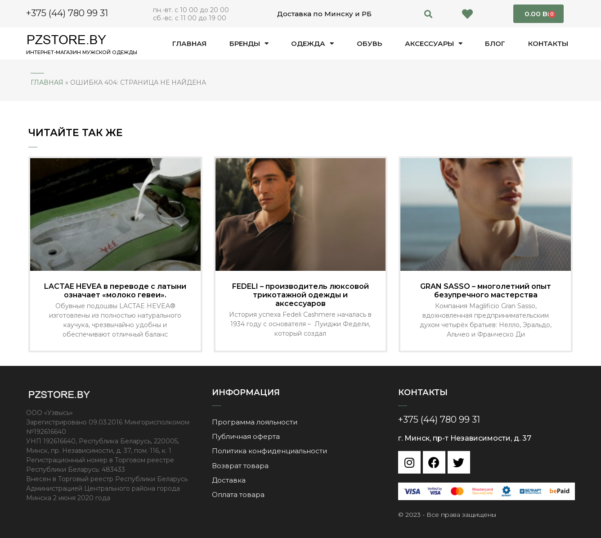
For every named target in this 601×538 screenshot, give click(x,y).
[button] (428, 13)
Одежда (312, 43)
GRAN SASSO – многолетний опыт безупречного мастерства (485, 290)
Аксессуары (433, 43)
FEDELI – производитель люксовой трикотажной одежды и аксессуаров (300, 295)
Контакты (548, 43)
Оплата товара (238, 494)
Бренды (249, 43)
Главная (189, 43)
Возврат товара (240, 465)
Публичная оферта (246, 436)
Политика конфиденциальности (269, 451)
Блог (495, 43)
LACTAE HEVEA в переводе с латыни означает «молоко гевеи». (115, 290)
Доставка (229, 479)
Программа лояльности (254, 422)
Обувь (369, 43)
